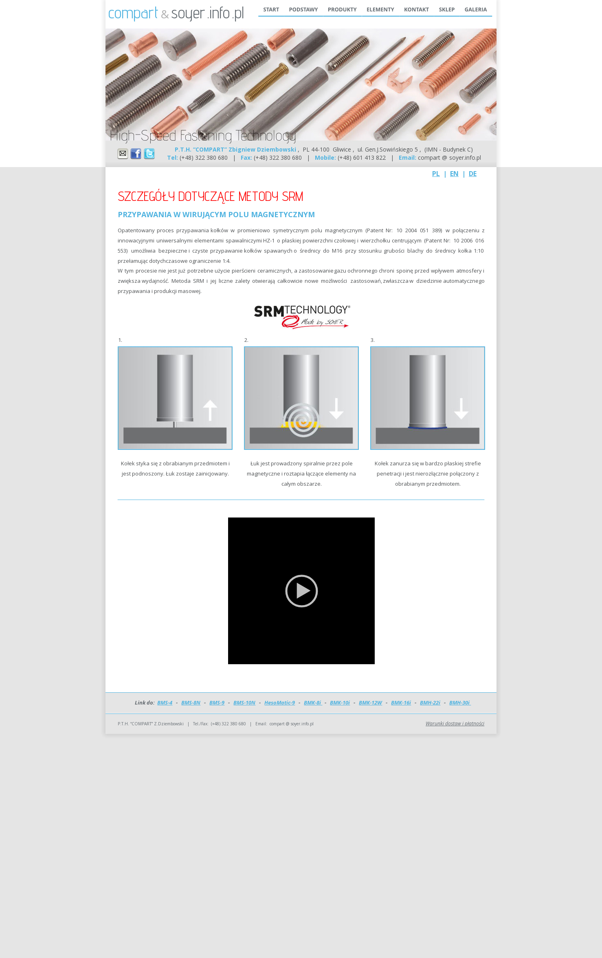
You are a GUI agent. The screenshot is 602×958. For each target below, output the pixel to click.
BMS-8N (190, 702)
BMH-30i (460, 702)
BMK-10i (340, 702)
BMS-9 (216, 702)
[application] (301, 591)
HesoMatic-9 (279, 702)
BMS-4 (164, 702)
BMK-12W (370, 702)
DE (473, 173)
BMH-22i (430, 702)
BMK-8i (313, 702)
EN (454, 173)
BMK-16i (401, 702)
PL (436, 173)
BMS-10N (244, 702)
